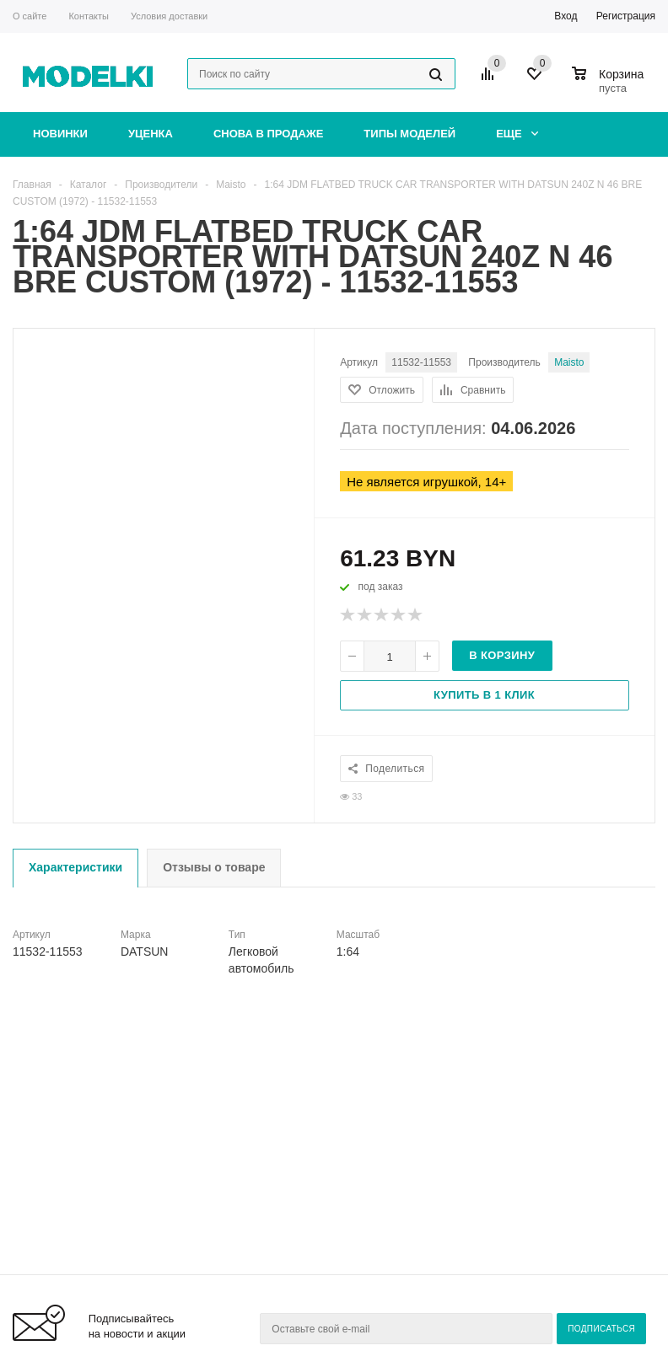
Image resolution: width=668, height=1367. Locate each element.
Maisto (569, 362)
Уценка (150, 133)
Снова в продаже (268, 133)
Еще (517, 133)
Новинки (60, 133)
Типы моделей (409, 133)
